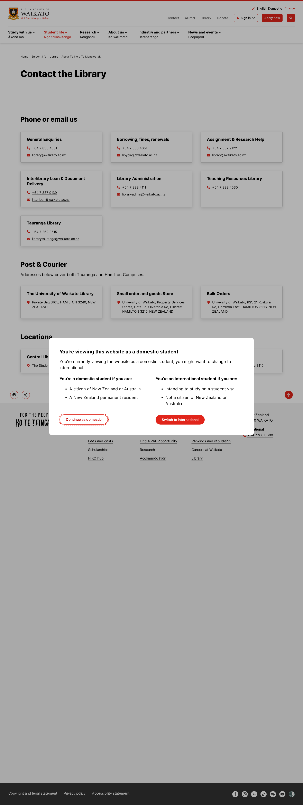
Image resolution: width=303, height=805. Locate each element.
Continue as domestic (84, 419)
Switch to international (180, 420)
